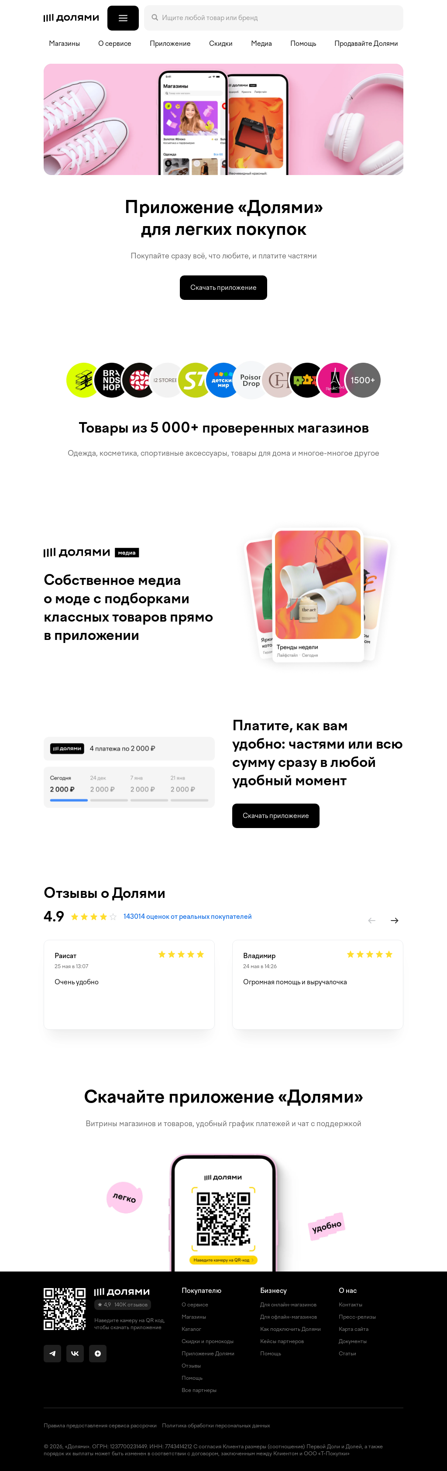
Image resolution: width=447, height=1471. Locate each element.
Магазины (64, 44)
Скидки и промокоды (208, 1341)
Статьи (347, 1354)
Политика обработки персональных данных (216, 1426)
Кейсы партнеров (282, 1341)
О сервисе (195, 1305)
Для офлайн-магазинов (288, 1317)
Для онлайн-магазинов (288, 1305)
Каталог (191, 1329)
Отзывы (191, 1366)
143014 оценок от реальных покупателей (188, 917)
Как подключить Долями (290, 1329)
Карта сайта (353, 1329)
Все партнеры (199, 1390)
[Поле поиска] (279, 18)
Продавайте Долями (366, 44)
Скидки (221, 44)
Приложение (170, 44)
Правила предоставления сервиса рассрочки (100, 1426)
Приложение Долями (208, 1354)
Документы (353, 1341)
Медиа (261, 44)
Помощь (303, 44)
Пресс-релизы (357, 1317)
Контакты (350, 1305)
